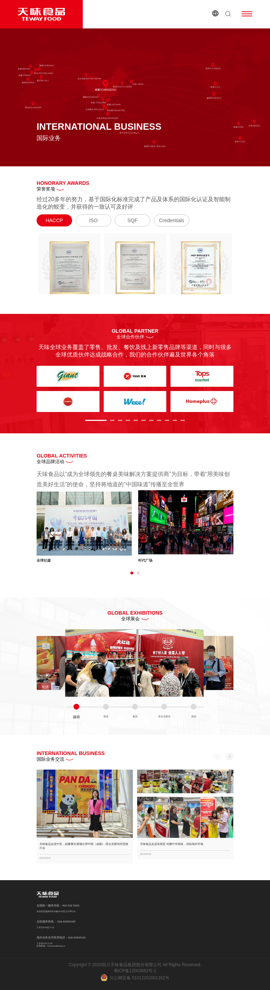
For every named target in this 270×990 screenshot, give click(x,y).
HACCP (54, 220)
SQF (133, 220)
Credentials (171, 220)
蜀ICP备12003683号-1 (135, 970)
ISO (93, 220)
